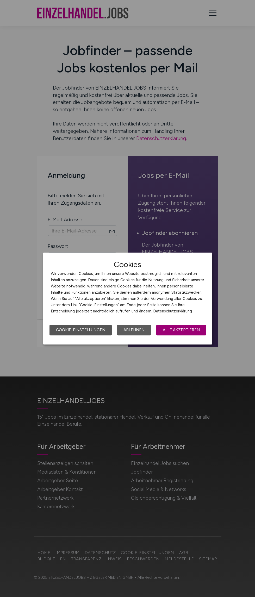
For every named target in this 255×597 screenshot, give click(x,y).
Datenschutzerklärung (172, 311)
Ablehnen (134, 330)
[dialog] (127, 299)
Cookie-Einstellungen (80, 330)
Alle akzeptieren (181, 330)
